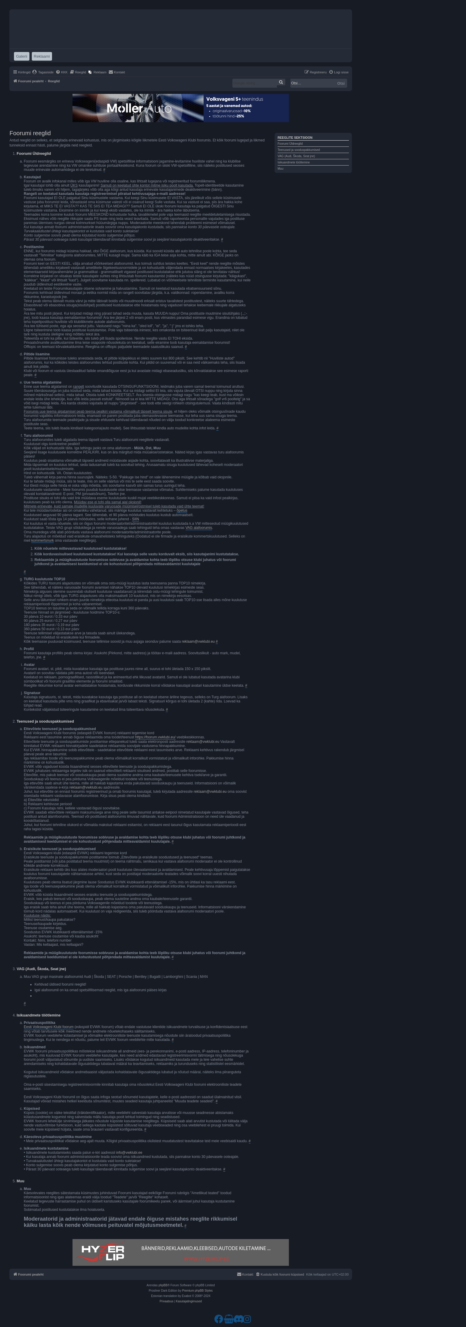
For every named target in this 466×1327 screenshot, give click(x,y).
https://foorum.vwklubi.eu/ (155, 737)
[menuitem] (43, 72)
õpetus (182, 510)
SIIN (135, 519)
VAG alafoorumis (198, 528)
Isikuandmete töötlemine (294, 162)
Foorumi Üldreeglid (290, 143)
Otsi (341, 83)
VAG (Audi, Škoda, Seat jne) (296, 156)
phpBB (162, 1285)
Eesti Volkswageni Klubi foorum (48, 1027)
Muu (280, 168)
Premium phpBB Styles (197, 1290)
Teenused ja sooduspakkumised (299, 150)
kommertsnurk (42, 540)
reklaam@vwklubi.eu (198, 641)
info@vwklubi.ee (129, 1153)
